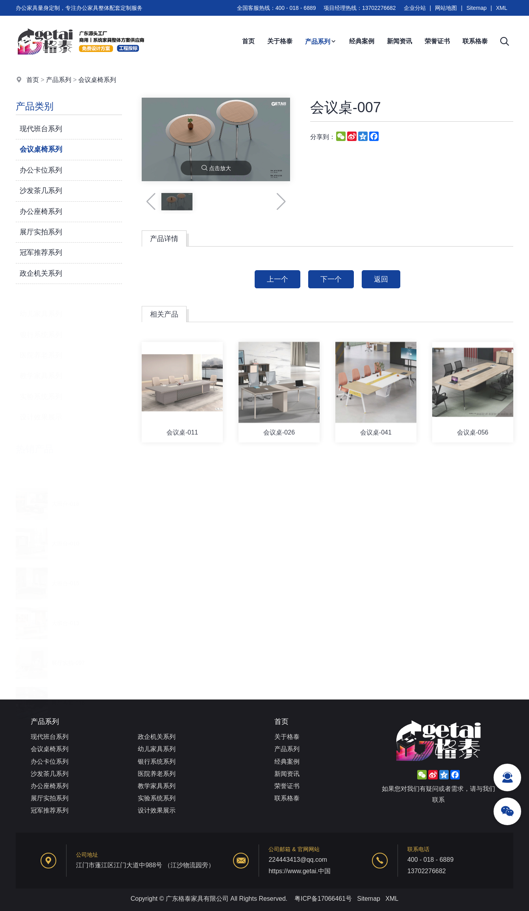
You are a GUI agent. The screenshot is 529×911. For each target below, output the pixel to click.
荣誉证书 (437, 41)
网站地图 (446, 8)
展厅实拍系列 (41, 232)
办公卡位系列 (41, 170)
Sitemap (476, 8)
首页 (248, 41)
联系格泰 (475, 41)
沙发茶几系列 (41, 191)
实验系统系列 (41, 388)
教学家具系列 (41, 367)
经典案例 (361, 41)
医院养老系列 (41, 347)
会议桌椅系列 (97, 80)
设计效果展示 (41, 408)
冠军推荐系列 (41, 253)
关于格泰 (279, 41)
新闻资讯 (399, 41)
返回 (381, 279)
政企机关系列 (41, 273)
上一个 (277, 279)
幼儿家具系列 (41, 305)
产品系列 (321, 41)
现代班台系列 (41, 129)
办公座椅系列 (41, 211)
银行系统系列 (41, 326)
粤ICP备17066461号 (323, 898)
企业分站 (415, 8)
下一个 (331, 279)
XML (501, 8)
